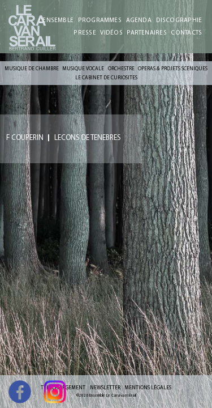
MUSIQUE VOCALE (83, 68)
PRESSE (84, 33)
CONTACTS (186, 33)
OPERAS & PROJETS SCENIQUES (172, 68)
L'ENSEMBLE (55, 20)
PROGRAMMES (100, 20)
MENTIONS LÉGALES (147, 387)
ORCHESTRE (121, 68)
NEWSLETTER (105, 387)
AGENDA (139, 20)
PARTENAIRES (146, 33)
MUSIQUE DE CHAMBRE (32, 68)
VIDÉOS (111, 33)
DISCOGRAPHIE (179, 20)
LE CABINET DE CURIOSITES (106, 77)
